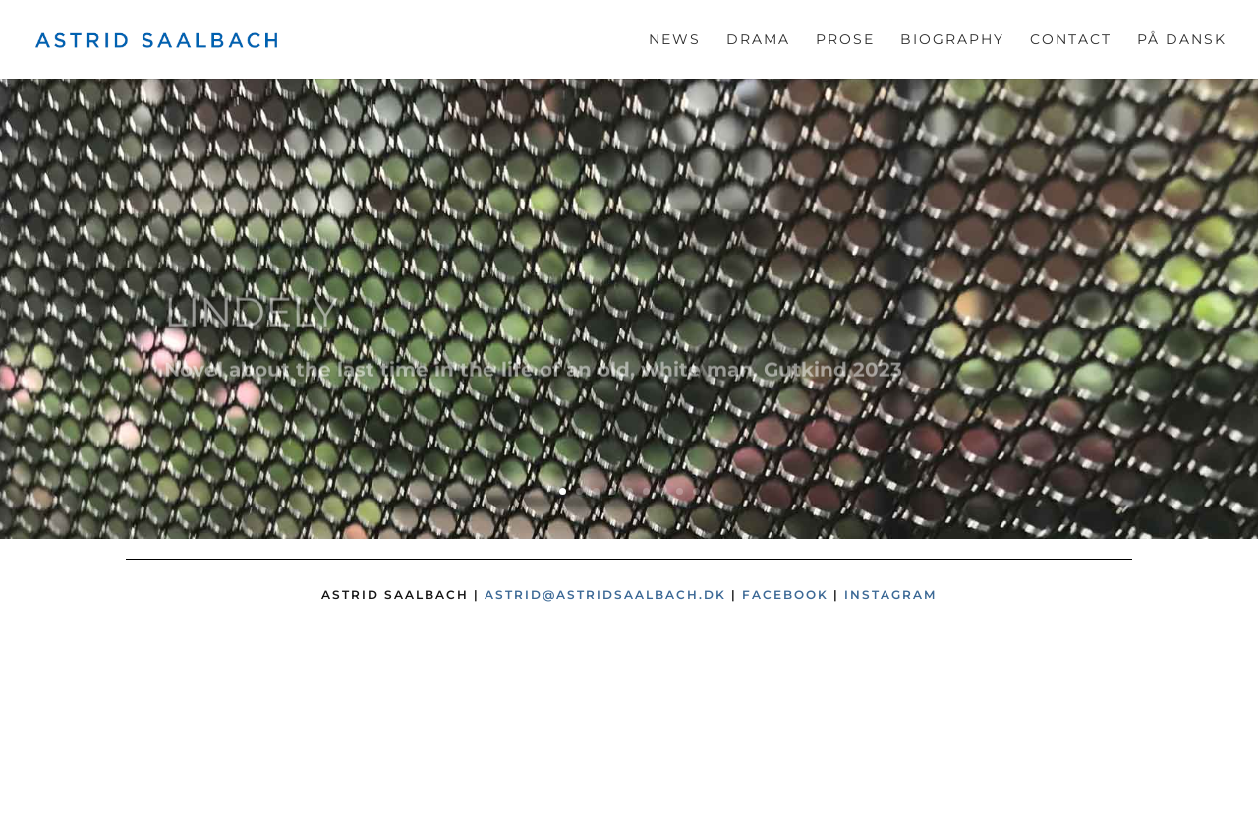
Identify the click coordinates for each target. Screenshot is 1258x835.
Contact (1071, 40)
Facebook (785, 594)
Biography (952, 40)
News (675, 40)
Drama (758, 40)
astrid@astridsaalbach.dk (605, 594)
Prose (845, 40)
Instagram (890, 594)
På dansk (1182, 40)
